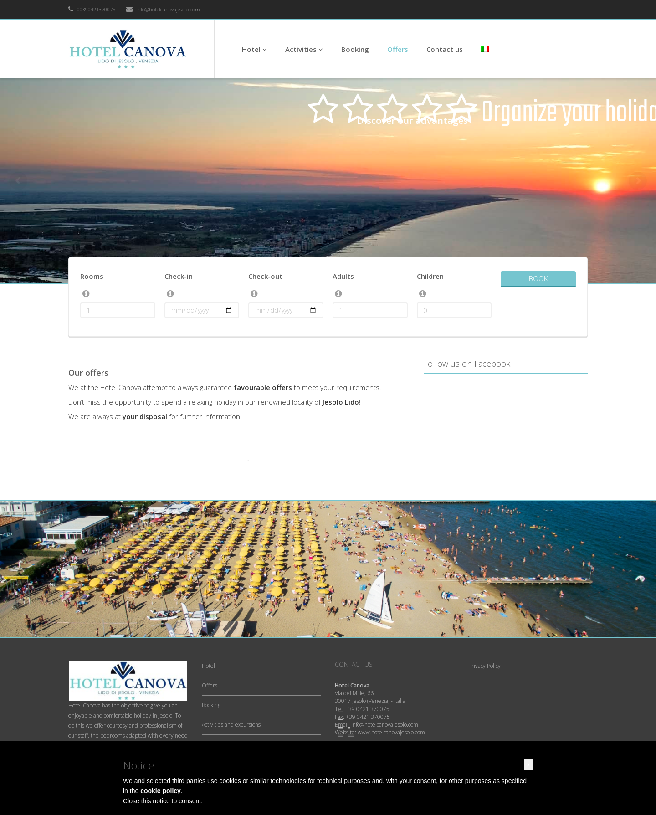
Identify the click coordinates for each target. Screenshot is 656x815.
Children (430, 276)
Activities (304, 49)
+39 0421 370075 (367, 709)
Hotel (254, 49)
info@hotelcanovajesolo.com (163, 9)
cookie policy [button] (160, 790)
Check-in (178, 276)
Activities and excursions (231, 724)
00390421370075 (91, 9)
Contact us (444, 49)
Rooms (91, 276)
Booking (355, 49)
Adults (343, 276)
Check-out (265, 276)
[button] (528, 764)
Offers (397, 49)
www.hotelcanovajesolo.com (391, 732)
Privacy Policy (484, 666)
